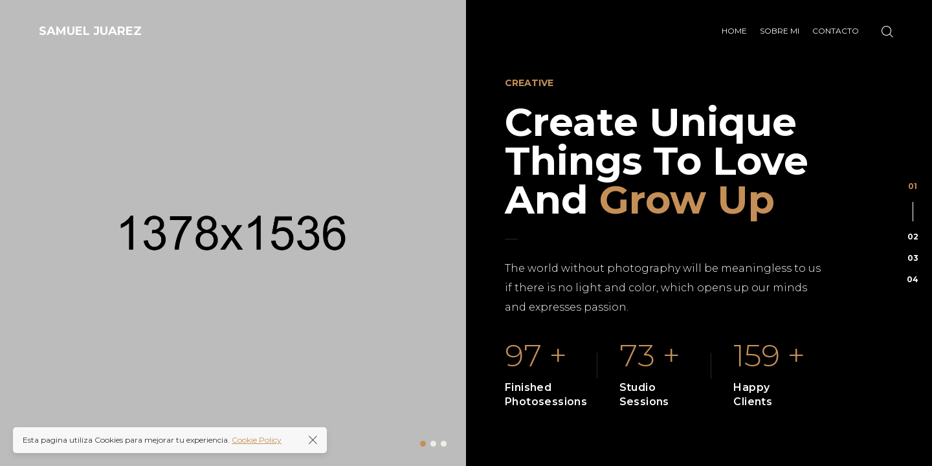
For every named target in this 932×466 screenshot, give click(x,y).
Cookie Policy (257, 440)
